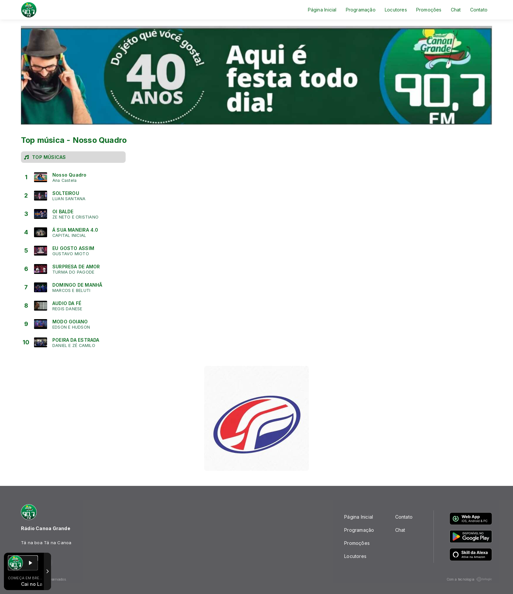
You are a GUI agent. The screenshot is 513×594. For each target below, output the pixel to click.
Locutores (396, 9)
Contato (478, 9)
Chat (456, 9)
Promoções (429, 9)
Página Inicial (322, 9)
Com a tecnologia (469, 579)
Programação (361, 9)
